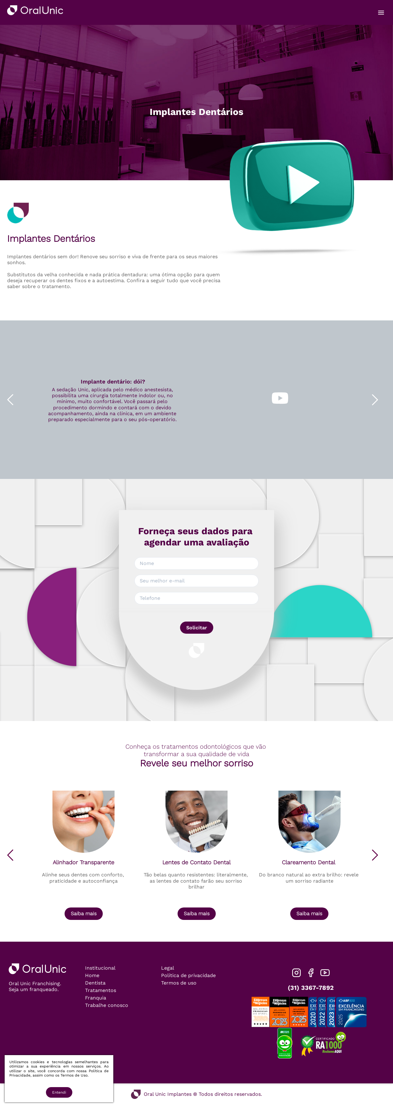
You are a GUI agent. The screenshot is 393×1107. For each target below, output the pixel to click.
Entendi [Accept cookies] (59, 1092)
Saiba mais (84, 913)
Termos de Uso (74, 1075)
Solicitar (196, 628)
